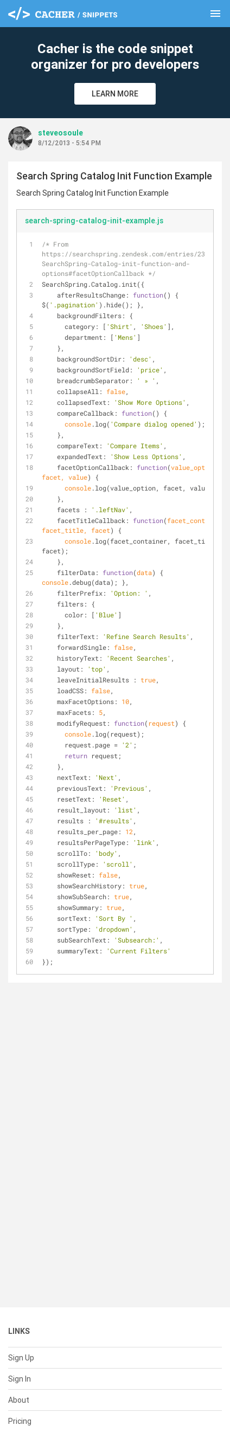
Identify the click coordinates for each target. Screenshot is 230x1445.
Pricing (19, 1421)
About (18, 1400)
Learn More (115, 94)
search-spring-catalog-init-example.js (94, 220)
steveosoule (60, 133)
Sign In (19, 1379)
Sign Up (21, 1358)
